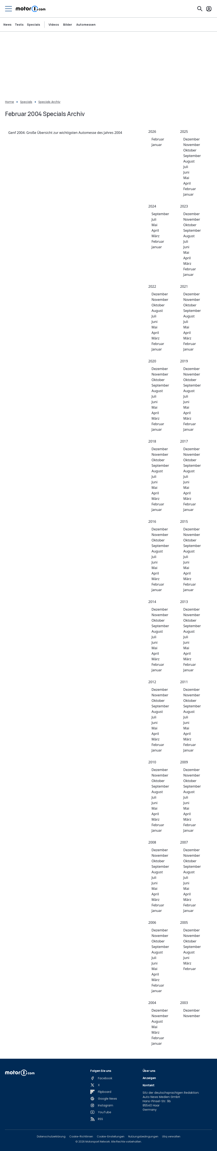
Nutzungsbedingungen (143, 1136)
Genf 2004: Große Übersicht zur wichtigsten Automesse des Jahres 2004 (65, 132)
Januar (157, 144)
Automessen (86, 25)
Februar (158, 139)
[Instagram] (101, 1105)
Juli (185, 166)
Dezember (191, 139)
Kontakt (148, 1085)
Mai (186, 177)
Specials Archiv (49, 102)
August (189, 161)
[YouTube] (100, 1112)
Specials (33, 25)
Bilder (67, 25)
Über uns (149, 1071)
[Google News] (103, 1098)
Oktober (189, 150)
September (192, 155)
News (7, 25)
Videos (54, 25)
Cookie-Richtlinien (81, 1136)
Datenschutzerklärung (51, 1136)
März (156, 236)
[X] (95, 1085)
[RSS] (96, 1119)
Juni (186, 172)
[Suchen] (199, 8)
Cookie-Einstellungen (110, 1136)
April (187, 183)
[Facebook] (101, 1078)
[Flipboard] (100, 1092)
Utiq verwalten (171, 1136)
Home (9, 102)
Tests (19, 25)
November (191, 144)
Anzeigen (149, 1078)
